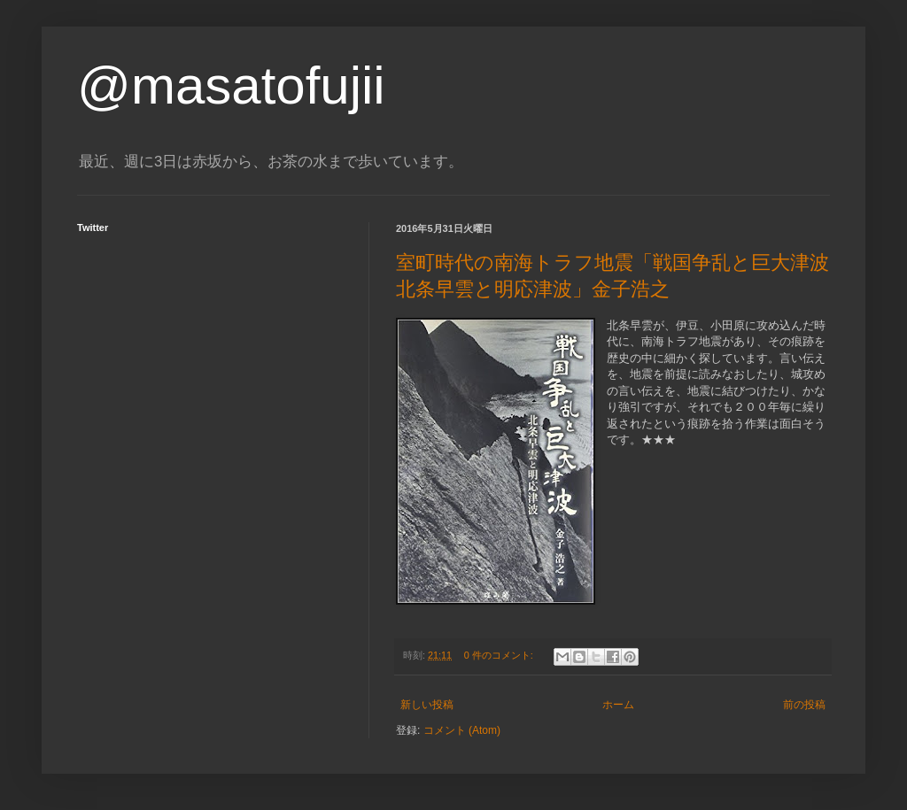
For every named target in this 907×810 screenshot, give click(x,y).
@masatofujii (231, 85)
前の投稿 (804, 704)
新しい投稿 (427, 704)
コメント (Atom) (461, 730)
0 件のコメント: (500, 655)
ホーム (618, 704)
